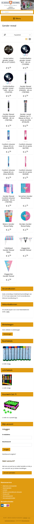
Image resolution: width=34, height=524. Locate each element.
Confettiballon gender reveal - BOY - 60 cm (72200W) (25, 61)
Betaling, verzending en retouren (12, 492)
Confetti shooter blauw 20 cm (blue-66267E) (8, 146)
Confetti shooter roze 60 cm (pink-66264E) (25, 172)
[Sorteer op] (17, 34)
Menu (17, 18)
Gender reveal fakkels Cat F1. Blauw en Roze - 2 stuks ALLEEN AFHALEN (25, 118)
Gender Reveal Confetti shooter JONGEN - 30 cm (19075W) (8, 199)
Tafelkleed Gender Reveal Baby (8, 250)
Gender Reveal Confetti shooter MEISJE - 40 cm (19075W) (8, 117)
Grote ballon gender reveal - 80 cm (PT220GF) (8, 60)
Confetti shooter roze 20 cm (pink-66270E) (25, 146)
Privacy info (6, 494)
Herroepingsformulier (9, 498)
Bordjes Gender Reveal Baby (25, 225)
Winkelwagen (7, 334)
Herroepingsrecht (8, 496)
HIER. (8, 312)
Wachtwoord (6, 442)
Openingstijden (7, 488)
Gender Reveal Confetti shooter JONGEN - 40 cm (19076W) (25, 89)
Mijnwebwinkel (25, 520)
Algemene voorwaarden (10, 486)
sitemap (25, 517)
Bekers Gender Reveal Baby (8, 225)
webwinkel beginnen (10, 520)
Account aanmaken (9, 473)
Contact (5, 490)
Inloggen (6, 449)
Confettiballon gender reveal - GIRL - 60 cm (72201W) (8, 89)
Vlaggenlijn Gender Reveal (25, 249)
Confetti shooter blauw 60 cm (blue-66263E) (8, 172)
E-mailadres (6, 434)
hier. (9, 364)
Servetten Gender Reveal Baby (25, 197)
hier (9, 388)
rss (29, 517)
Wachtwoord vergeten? (9, 454)
